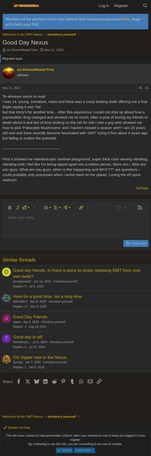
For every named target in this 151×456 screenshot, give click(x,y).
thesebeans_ (21, 342)
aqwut (17, 322)
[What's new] (135, 5)
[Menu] (7, 6)
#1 (147, 88)
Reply (144, 188)
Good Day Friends (30, 317)
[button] (9, 208)
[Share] (140, 88)
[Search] (145, 5)
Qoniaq (18, 362)
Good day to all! (28, 337)
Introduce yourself (65, 281)
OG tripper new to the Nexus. (40, 357)
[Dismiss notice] (144, 19)
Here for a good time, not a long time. (48, 296)
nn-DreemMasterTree (22, 50)
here (126, 19)
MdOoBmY (20, 301)
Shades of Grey (16, 427)
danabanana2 (22, 281)
